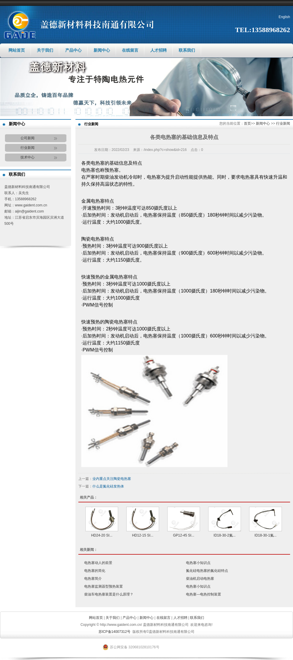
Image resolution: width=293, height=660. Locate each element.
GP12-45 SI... (183, 535)
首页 (247, 123)
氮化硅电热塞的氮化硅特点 (207, 571)
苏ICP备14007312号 (114, 632)
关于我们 (45, 50)
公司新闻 (27, 138)
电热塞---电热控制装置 (203, 594)
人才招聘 (158, 50)
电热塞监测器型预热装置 (103, 586)
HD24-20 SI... (102, 535)
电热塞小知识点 (198, 563)
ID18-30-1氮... (265, 535)
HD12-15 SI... (143, 535)
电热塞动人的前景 (98, 563)
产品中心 (73, 50)
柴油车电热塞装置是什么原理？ (108, 594)
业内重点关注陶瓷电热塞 (111, 479)
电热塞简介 (93, 579)
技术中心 (27, 157)
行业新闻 (27, 148)
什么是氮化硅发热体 (108, 486)
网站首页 (16, 50)
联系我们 (187, 50)
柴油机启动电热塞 (200, 579)
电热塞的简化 (94, 571)
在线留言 (130, 50)
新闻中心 (102, 50)
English (284, 17)
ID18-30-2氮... (224, 535)
